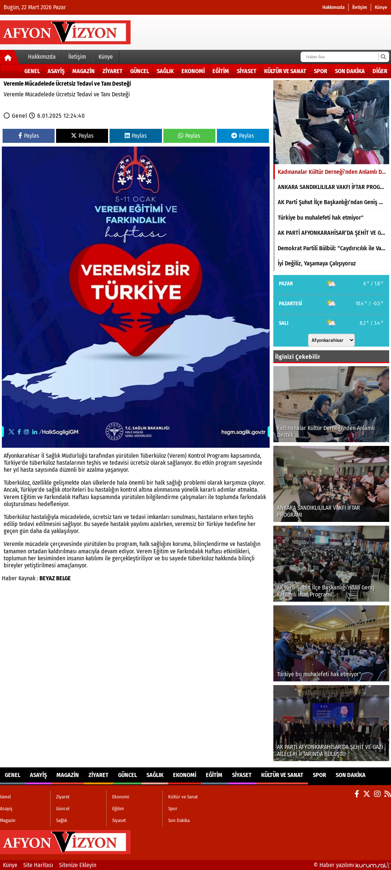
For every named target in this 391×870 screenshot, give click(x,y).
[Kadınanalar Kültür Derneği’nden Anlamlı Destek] (331, 122)
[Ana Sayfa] (10, 58)
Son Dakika (350, 71)
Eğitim (220, 71)
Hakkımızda (333, 7)
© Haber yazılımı (352, 865)
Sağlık (165, 71)
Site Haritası (38, 865)
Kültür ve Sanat (285, 71)
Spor (320, 71)
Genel (32, 71)
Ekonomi (193, 71)
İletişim (359, 7)
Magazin (83, 71)
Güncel (139, 71)
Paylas (28, 135)
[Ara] (383, 57)
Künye (381, 7)
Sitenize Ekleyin (77, 865)
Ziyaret (112, 71)
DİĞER (380, 71)
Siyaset (246, 71)
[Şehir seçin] (331, 340)
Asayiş (56, 71)
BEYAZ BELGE (55, 578)
